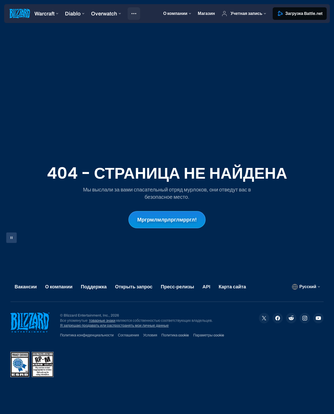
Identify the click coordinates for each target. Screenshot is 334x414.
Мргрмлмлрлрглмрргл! (167, 219)
